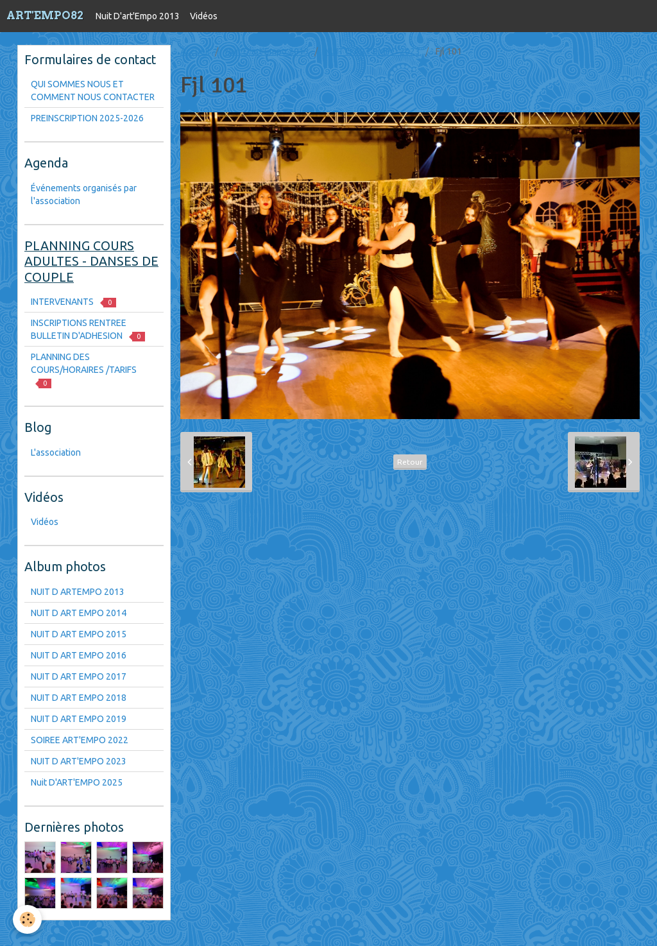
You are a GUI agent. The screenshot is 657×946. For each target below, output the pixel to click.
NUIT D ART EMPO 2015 (78, 634)
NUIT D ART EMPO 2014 (78, 613)
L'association (56, 452)
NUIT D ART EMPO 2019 (78, 719)
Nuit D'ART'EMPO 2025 (77, 782)
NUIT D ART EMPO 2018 (78, 697)
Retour (410, 462)
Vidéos (204, 16)
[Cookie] (27, 919)
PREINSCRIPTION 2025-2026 (87, 118)
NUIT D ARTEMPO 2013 (77, 592)
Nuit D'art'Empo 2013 (138, 16)
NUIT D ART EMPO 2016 (78, 655)
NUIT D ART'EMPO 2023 (372, 51)
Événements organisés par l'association (84, 194)
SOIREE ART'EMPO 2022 (79, 740)
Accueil (195, 51)
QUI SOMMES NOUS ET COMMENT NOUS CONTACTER (93, 90)
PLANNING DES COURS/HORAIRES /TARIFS (84, 370)
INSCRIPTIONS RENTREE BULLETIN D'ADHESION (88, 329)
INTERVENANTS (73, 302)
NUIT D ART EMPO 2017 (78, 676)
